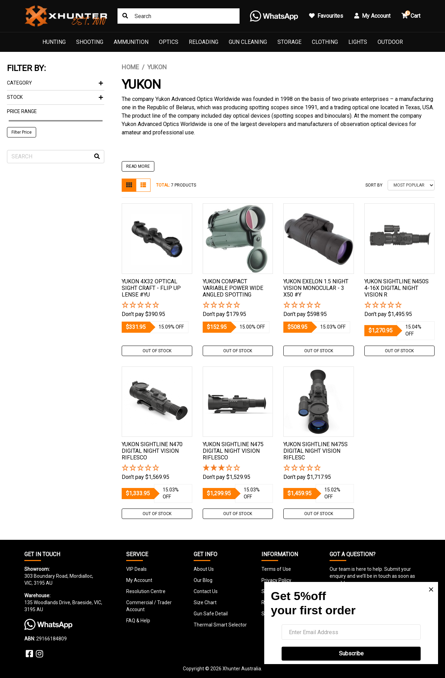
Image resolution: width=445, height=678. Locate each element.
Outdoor (390, 42)
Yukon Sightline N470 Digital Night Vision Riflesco (152, 451)
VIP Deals (136, 569)
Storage (289, 42)
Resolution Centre (145, 591)
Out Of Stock (157, 350)
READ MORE (138, 166)
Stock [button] (55, 97)
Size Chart (205, 602)
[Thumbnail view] (129, 185)
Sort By (373, 185)
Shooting (89, 42)
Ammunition (131, 42)
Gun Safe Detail (211, 613)
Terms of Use (276, 569)
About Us (204, 569)
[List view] (143, 185)
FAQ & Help (138, 620)
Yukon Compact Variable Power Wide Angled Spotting (233, 288)
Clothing (325, 42)
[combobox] (179, 16)
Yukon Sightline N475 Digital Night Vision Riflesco (233, 451)
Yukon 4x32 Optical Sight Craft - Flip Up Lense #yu (151, 288)
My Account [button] (372, 16)
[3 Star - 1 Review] (238, 468)
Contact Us (206, 591)
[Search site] (125, 16)
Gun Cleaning (248, 42)
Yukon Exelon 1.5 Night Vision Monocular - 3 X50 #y (315, 288)
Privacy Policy (276, 580)
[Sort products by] (411, 185)
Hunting (54, 42)
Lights (357, 42)
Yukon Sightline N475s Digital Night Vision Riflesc (315, 451)
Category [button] (55, 83)
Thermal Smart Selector (220, 625)
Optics (168, 42)
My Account (139, 580)
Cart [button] (411, 14)
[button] (157, 305)
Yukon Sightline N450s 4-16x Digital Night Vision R (396, 288)
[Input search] (55, 156)
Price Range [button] (22, 111)
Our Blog (203, 580)
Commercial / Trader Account (149, 606)
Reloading (203, 42)
